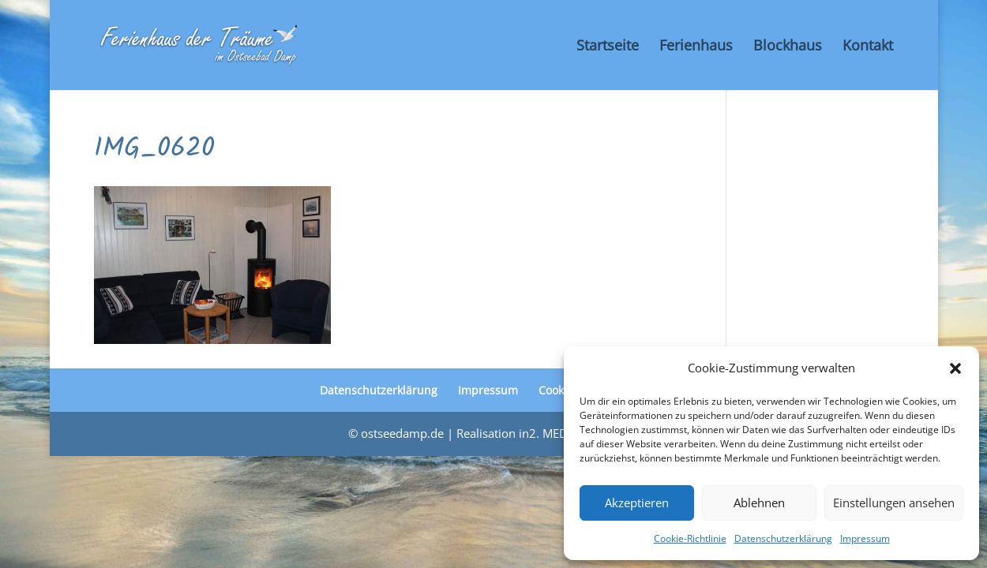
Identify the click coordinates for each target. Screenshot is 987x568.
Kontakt (868, 46)
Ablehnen (759, 502)
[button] (955, 368)
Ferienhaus (696, 46)
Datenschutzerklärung (783, 538)
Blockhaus (787, 46)
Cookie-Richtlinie (690, 538)
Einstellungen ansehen (894, 502)
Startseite (607, 46)
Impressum (865, 538)
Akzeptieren (637, 502)
